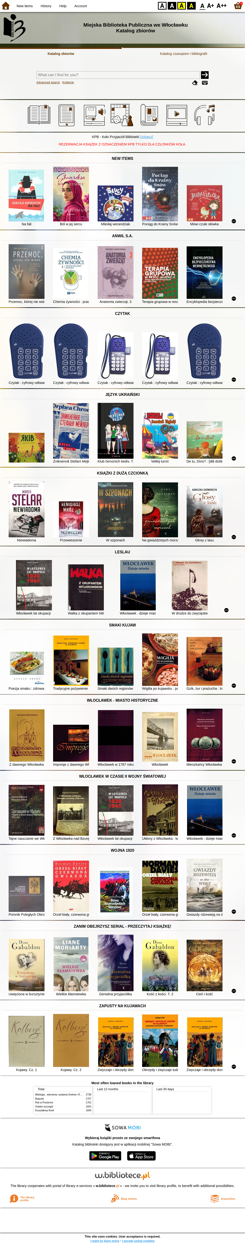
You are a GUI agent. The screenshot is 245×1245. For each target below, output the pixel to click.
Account (80, 6)
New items (25, 6)
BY (191, 5)
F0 (202, 5)
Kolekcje (68, 82)
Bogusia (39, 1098)
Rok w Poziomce (44, 1102)
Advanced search (48, 82)
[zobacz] (146, 137)
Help (63, 6)
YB (181, 5)
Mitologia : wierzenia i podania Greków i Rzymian (61, 1094)
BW (172, 5)
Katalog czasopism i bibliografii (183, 54)
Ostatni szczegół (44, 1106)
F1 (210, 5)
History (46, 6)
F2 (221, 5)
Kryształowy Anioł (44, 1110)
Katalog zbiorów (61, 54)
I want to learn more (104, 1241)
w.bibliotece (107, 1186)
